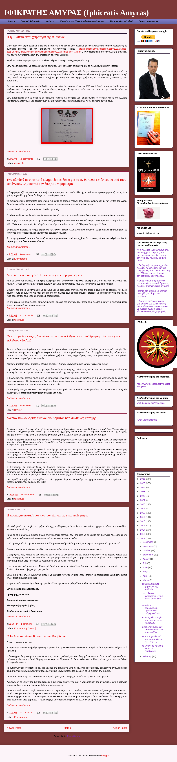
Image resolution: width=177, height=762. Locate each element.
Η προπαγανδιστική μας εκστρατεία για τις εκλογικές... (152, 639)
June (145, 567)
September (148, 554)
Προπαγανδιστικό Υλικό (121, 21)
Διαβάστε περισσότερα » (18, 151)
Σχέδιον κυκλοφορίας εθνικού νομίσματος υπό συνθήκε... (152, 629)
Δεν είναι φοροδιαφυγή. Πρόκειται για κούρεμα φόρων (44, 275)
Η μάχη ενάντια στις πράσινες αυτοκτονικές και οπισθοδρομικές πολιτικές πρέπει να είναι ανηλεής (153, 283)
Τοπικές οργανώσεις (149, 21)
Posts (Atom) (73, 736)
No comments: (27, 159)
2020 (143, 504)
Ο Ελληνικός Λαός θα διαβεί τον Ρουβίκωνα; (37, 636)
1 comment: (27, 624)
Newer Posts (14, 727)
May (145, 571)
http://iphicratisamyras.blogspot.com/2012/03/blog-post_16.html (51, 52)
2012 (143, 538)
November (148, 546)
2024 (143, 487)
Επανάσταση (20, 259)
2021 (143, 500)
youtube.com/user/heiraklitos (150, 403)
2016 (143, 521)
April (145, 576)
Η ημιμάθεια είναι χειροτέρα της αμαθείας (35, 37)
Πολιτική (18, 410)
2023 (143, 491)
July (145, 563)
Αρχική (11, 21)
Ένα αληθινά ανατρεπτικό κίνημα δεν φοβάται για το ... (152, 597)
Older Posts (120, 727)
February (147, 656)
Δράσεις (50, 21)
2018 (143, 513)
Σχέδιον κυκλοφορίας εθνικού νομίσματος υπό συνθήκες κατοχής (51, 418)
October (147, 550)
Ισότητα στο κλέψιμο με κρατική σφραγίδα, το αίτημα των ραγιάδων (152, 293)
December (148, 542)
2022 (143, 496)
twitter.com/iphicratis (147, 420)
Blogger (104, 755)
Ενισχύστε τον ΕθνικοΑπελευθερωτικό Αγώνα (82, 21)
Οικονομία (19, 163)
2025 (143, 483)
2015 (143, 525)
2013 (143, 534)
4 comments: (26, 405)
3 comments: (26, 254)
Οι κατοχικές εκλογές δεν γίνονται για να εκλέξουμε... (152, 620)
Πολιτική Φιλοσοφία (30, 21)
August (146, 559)
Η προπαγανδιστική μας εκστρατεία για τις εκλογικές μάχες (47, 515)
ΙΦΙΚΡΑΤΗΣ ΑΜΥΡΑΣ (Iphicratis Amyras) (76, 12)
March (146, 580)
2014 (143, 530)
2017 (143, 517)
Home (67, 727)
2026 (143, 479)
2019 (143, 508)
